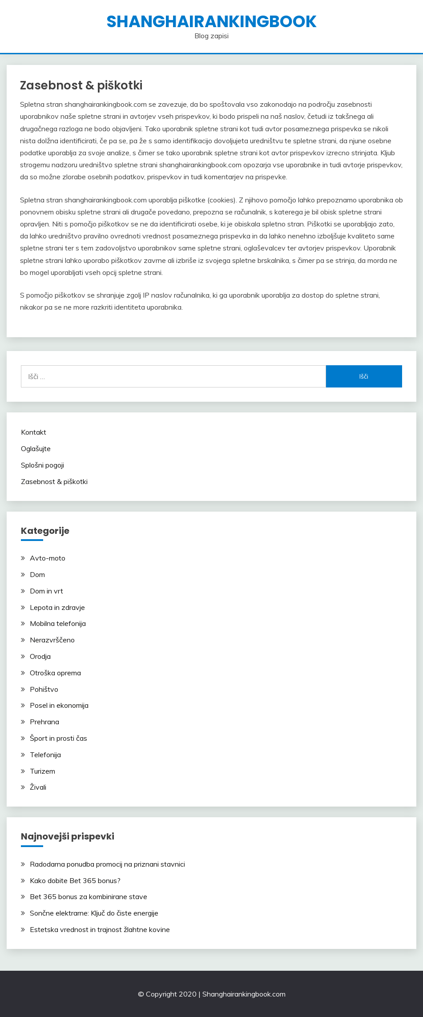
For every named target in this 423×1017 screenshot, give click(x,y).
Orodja (40, 656)
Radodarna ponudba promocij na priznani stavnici (107, 864)
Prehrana (44, 721)
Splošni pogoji (42, 464)
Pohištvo (44, 689)
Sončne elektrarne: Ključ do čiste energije (94, 912)
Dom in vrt (46, 590)
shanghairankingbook (211, 21)
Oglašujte (36, 448)
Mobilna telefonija (58, 623)
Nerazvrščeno (52, 639)
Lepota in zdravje (57, 607)
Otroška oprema (55, 672)
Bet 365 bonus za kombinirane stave (88, 896)
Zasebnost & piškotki (54, 481)
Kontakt (33, 432)
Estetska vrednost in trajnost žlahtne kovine (100, 929)
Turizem (42, 771)
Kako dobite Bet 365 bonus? (75, 880)
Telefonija (45, 754)
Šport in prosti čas (58, 738)
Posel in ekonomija (59, 705)
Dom (37, 574)
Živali (38, 787)
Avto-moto (47, 557)
